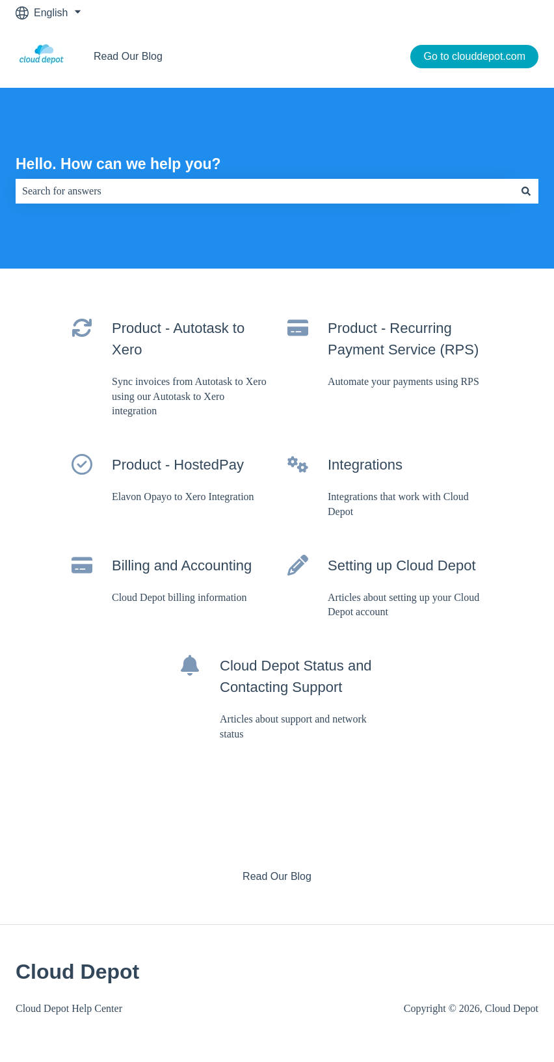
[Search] (526, 191)
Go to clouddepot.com (474, 56)
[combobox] (265, 191)
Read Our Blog (128, 56)
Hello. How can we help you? (118, 163)
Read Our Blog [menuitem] (277, 876)
